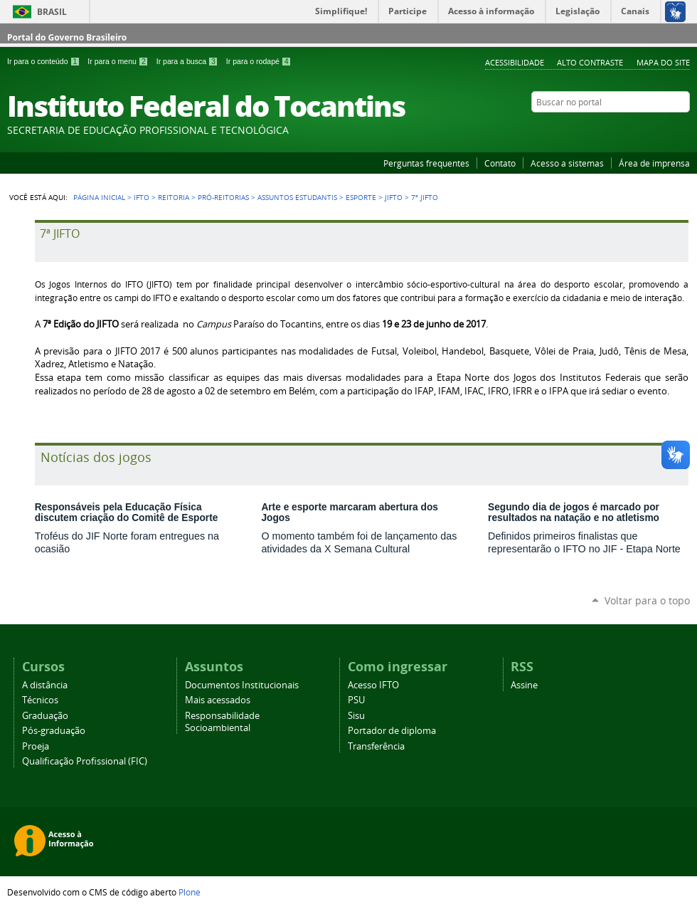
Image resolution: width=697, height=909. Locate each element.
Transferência (376, 746)
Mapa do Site (663, 62)
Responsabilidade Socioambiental (222, 722)
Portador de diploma (392, 731)
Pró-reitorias (223, 197)
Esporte (361, 197)
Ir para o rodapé (259, 61)
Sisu (356, 716)
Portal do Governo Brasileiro (67, 37)
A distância (45, 685)
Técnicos (40, 700)
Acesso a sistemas (567, 163)
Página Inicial (99, 197)
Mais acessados (217, 700)
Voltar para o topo (647, 600)
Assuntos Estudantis (297, 197)
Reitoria (173, 197)
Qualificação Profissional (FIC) (84, 761)
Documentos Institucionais (242, 685)
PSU (356, 700)
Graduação (45, 716)
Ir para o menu (118, 61)
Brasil (52, 12)
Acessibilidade (514, 62)
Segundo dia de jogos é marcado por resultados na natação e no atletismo (573, 512)
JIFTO (394, 197)
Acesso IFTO (373, 685)
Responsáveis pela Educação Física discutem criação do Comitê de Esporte (126, 512)
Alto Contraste (590, 62)
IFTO (141, 197)
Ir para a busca (188, 61)
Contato (500, 163)
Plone (190, 892)
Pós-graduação (53, 731)
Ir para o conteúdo (44, 61)
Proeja (35, 746)
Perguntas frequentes (426, 163)
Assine (524, 685)
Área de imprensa (654, 163)
